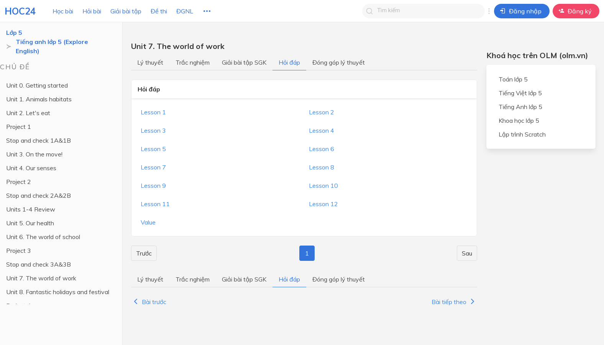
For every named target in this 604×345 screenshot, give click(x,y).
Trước (144, 253)
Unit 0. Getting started (37, 85)
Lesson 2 (321, 112)
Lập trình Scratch (522, 134)
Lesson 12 (323, 204)
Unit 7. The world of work (41, 278)
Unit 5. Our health (30, 223)
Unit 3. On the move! (34, 154)
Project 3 (18, 250)
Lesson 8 (321, 167)
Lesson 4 (321, 130)
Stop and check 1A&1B (38, 140)
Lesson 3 (153, 130)
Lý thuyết (150, 62)
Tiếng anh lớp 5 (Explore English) (52, 46)
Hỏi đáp (289, 62)
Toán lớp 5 (513, 79)
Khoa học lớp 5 (519, 120)
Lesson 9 (153, 185)
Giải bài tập (125, 11)
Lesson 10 (323, 185)
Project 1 (18, 126)
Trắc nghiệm (193, 62)
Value (148, 222)
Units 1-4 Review (30, 209)
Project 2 (18, 182)
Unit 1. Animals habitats (39, 99)
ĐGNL (184, 11)
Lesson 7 (153, 167)
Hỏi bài (91, 11)
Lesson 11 (155, 204)
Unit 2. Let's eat (28, 113)
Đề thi (159, 11)
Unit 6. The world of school (43, 237)
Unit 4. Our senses (31, 168)
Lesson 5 (153, 149)
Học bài (63, 11)
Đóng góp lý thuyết (338, 62)
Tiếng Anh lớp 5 (520, 107)
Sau (467, 253)
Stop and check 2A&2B (38, 195)
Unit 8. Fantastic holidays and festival (57, 292)
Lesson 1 (153, 112)
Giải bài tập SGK (244, 62)
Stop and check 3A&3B (38, 264)
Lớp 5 (14, 32)
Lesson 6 (321, 149)
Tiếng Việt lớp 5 (520, 93)
